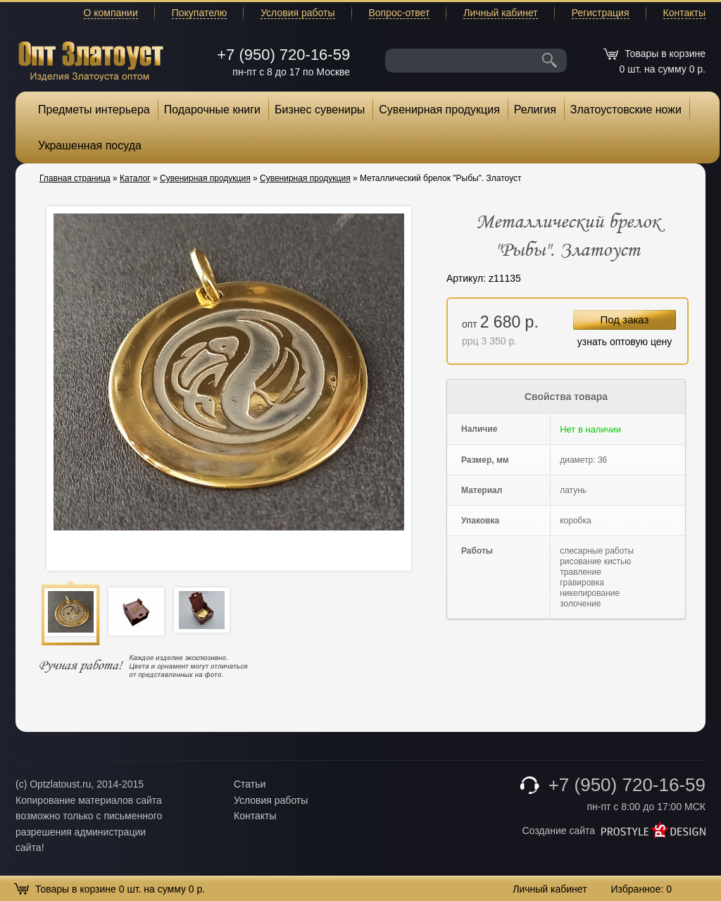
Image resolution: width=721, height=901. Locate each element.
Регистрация (600, 12)
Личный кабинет (500, 12)
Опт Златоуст (90, 59)
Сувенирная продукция (439, 110)
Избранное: (641, 889)
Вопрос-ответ (399, 12)
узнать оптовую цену (624, 341)
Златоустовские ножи (626, 110)
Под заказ (625, 319)
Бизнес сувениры (320, 110)
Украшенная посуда (90, 145)
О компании (111, 12)
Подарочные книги (212, 110)
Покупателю (199, 12)
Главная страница (75, 178)
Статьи (249, 784)
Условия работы (297, 12)
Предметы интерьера (94, 110)
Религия (535, 110)
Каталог (135, 178)
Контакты (684, 12)
